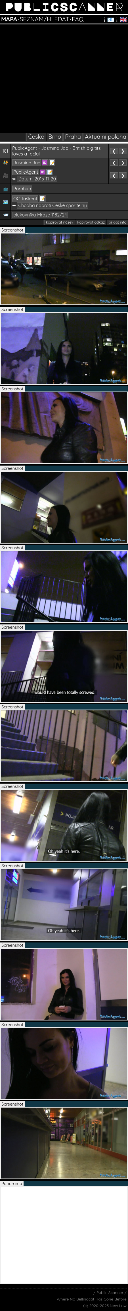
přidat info (117, 222)
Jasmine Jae (26, 162)
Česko (36, 136)
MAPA (9, 19)
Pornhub (22, 189)
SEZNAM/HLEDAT (44, 19)
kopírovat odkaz (91, 222)
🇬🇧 (123, 19)
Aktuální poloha (105, 136)
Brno (54, 136)
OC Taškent (25, 198)
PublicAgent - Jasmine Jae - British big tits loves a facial (56, 151)
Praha (73, 136)
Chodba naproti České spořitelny (52, 205)
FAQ (77, 19)
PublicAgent (25, 172)
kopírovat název (59, 222)
